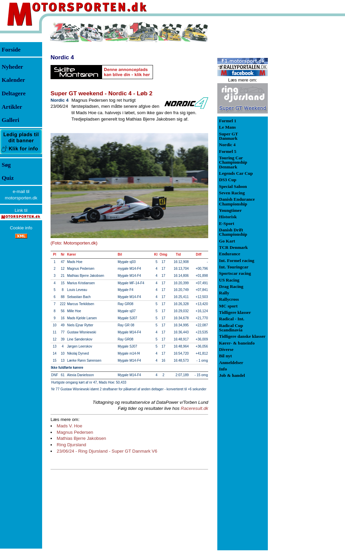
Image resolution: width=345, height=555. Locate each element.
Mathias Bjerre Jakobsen (81, 438)
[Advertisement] (303, 123)
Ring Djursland (71, 444)
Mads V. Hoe (69, 425)
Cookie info (21, 227)
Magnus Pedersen (75, 432)
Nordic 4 (62, 57)
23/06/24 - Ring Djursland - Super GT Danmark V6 (107, 451)
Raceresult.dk (195, 408)
